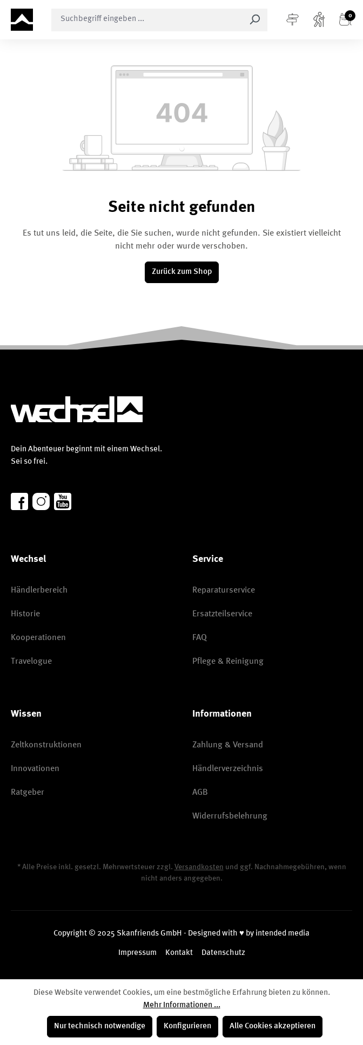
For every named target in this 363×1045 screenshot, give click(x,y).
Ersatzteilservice (222, 614)
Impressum (137, 953)
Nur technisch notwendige (99, 1026)
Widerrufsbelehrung (229, 816)
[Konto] (319, 20)
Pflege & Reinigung (228, 661)
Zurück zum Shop (182, 272)
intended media (283, 934)
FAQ (199, 638)
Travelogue (31, 661)
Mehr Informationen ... (181, 1005)
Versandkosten (199, 867)
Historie (25, 614)
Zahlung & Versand (227, 745)
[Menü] (292, 20)
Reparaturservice (223, 590)
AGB (200, 792)
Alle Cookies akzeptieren (272, 1026)
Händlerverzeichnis (227, 769)
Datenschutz (223, 953)
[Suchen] (254, 20)
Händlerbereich (39, 590)
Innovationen (35, 769)
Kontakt (179, 953)
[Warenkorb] (345, 20)
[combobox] (147, 20)
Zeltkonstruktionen (46, 745)
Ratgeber (27, 792)
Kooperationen (38, 638)
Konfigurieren (187, 1026)
